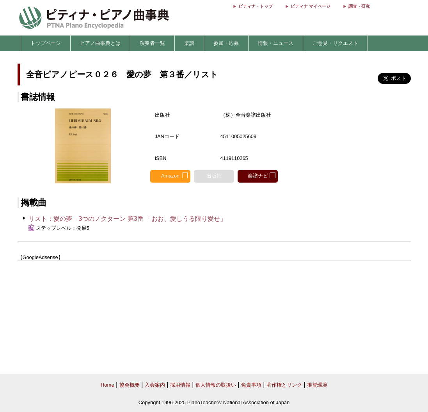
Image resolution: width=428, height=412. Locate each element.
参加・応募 (226, 43)
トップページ (45, 43)
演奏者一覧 (152, 43)
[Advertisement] (214, 317)
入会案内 (155, 385)
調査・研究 (359, 6)
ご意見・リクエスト (335, 43)
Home (107, 385)
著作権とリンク (284, 385)
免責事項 (251, 385)
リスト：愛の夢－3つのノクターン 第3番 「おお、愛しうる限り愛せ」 (127, 218)
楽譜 (189, 43)
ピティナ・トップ (255, 6)
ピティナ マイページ (310, 6)
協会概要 (129, 385)
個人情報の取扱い (215, 385)
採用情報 (180, 385)
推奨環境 (317, 385)
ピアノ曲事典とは (100, 43)
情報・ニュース (275, 43)
